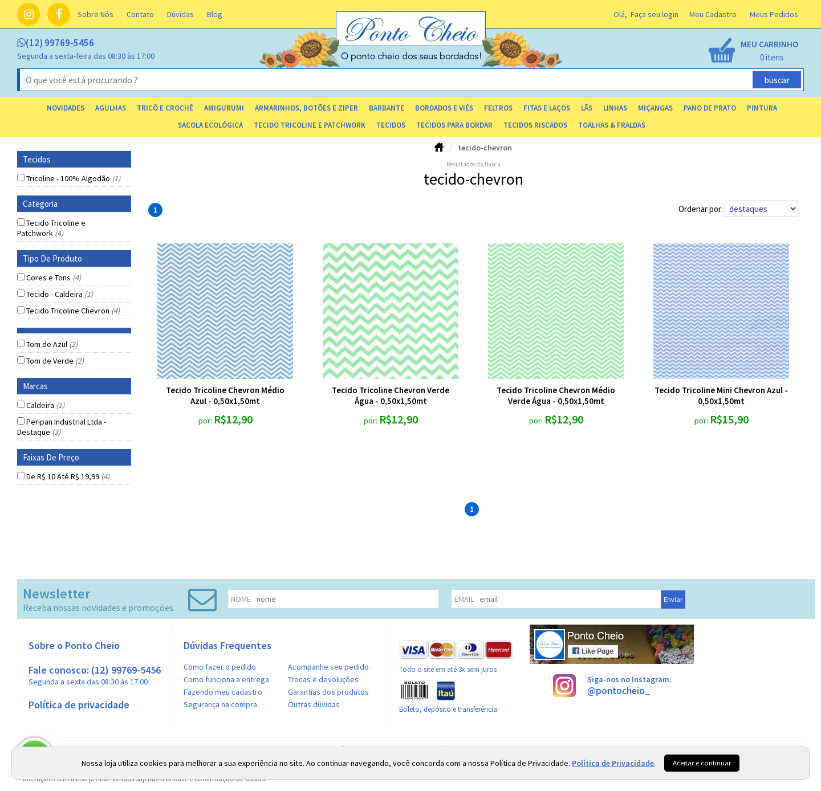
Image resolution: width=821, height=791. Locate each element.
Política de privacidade (79, 704)
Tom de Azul (52, 344)
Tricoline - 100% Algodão (73, 178)
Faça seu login (654, 14)
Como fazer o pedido (220, 667)
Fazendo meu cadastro (223, 692)
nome (241, 599)
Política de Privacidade (613, 763)
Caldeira (45, 405)
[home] (411, 59)
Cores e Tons (53, 277)
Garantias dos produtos (328, 692)
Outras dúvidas (314, 704)
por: (206, 420)
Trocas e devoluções (323, 679)
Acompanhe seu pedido (328, 667)
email (464, 599)
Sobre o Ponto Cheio (74, 645)
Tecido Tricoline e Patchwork (51, 228)
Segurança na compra (220, 704)
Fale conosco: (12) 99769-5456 (95, 675)
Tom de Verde (55, 361)
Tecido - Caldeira (59, 294)
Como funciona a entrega (226, 679)
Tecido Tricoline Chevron (73, 310)
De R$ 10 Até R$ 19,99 (67, 476)
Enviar (673, 599)
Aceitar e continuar (702, 763)
